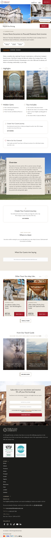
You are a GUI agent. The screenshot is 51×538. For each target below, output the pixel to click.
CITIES (6, 462)
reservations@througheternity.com (14, 508)
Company (7, 497)
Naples (5, 479)
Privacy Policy (28, 410)
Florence (5, 469)
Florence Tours (8, 31)
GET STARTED (10, 131)
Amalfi (5, 477)
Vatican (5, 466)
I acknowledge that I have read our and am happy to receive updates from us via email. (26, 411)
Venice (4, 471)
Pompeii (5, 474)
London (5, 490)
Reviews (18, 50)
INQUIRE (44, 26)
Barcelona (5, 485)
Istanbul (5, 492)
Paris (4, 487)
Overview (12, 50)
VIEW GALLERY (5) (45, 20)
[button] (46, 68)
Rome (4, 463)
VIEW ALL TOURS (26, 321)
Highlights (6, 50)
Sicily (4, 482)
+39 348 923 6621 (37, 505)
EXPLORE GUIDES (25, 374)
